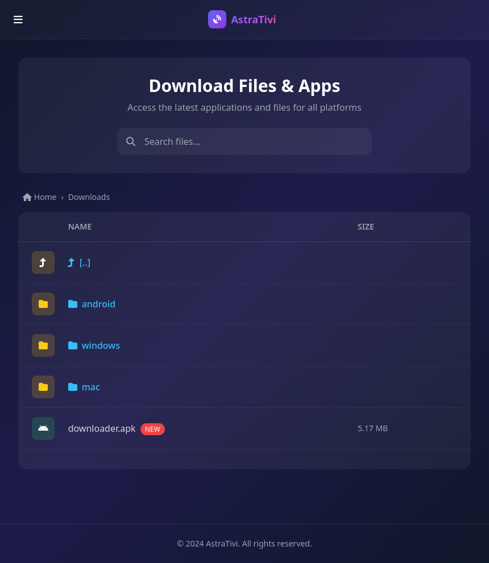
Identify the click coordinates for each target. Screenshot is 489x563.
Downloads (89, 196)
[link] (244, 262)
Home (39, 196)
